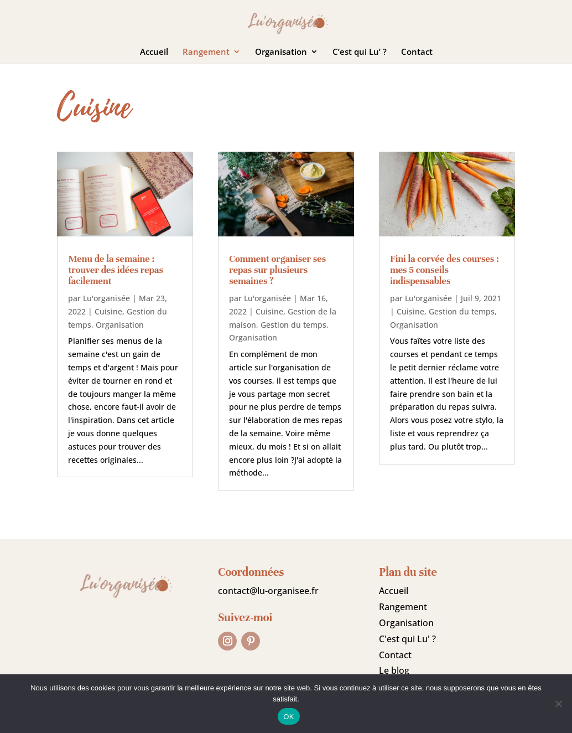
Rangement (206, 52)
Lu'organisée (106, 298)
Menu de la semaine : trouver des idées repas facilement (115, 270)
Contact (417, 52)
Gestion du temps (293, 324)
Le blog (394, 670)
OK (288, 717)
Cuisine (108, 311)
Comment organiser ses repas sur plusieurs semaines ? (277, 270)
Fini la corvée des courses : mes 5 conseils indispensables (444, 270)
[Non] (558, 703)
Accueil (154, 52)
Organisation (281, 52)
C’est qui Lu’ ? (359, 52)
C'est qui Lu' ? (407, 639)
